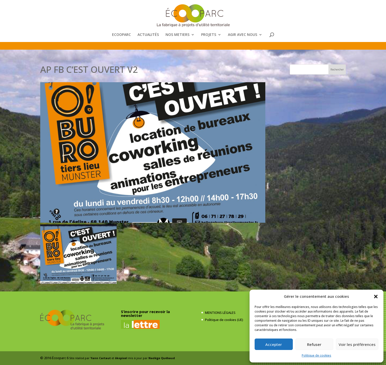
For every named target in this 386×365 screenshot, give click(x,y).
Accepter (273, 344)
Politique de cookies (316, 355)
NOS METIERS (177, 35)
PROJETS (208, 35)
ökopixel (121, 358)
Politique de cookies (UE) (224, 319)
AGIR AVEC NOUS (242, 35)
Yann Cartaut (100, 358)
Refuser (314, 344)
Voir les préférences (357, 344)
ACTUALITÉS (148, 35)
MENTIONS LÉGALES (220, 312)
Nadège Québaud (161, 358)
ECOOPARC (121, 35)
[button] (375, 296)
